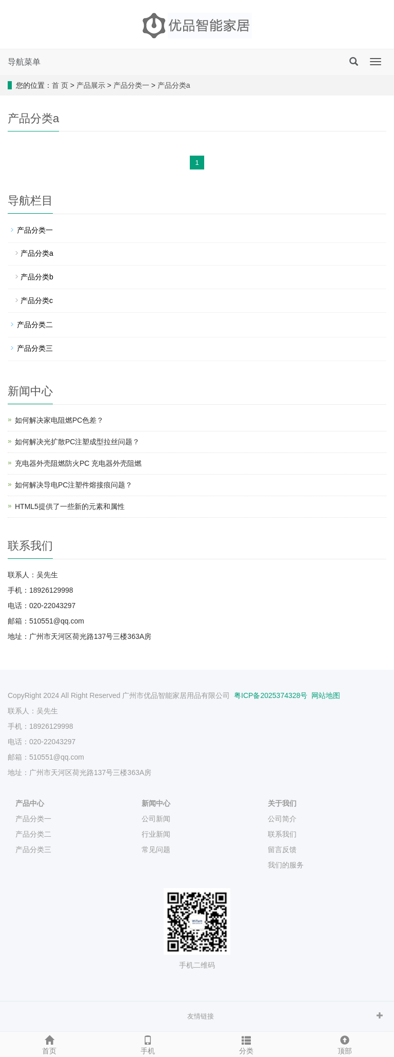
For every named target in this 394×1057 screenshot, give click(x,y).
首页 (49, 1043)
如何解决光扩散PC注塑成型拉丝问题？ (77, 442)
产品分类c (37, 300)
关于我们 (282, 803)
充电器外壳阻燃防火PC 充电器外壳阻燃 (78, 463)
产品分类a (173, 85)
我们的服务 (286, 865)
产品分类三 (35, 348)
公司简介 (282, 819)
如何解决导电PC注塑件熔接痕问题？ (73, 485)
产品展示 (90, 85)
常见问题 (156, 849)
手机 (147, 1043)
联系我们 (282, 834)
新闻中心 (156, 803)
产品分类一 (131, 85)
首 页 (60, 85)
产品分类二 (35, 324)
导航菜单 (24, 62)
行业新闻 (156, 834)
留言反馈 (282, 849)
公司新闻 (156, 819)
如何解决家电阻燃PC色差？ (59, 420)
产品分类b (37, 277)
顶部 (345, 1043)
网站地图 (325, 695)
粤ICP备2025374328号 (269, 695)
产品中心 (29, 803)
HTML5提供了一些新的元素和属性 (70, 506)
